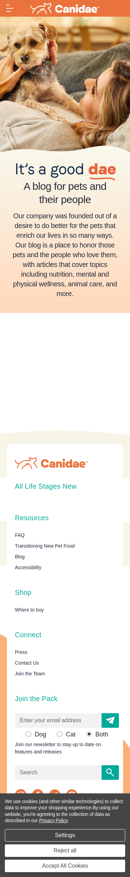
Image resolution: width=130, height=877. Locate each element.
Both (101, 734)
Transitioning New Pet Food (45, 546)
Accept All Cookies (65, 866)
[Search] (110, 772)
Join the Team (30, 673)
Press (21, 652)
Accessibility (28, 567)
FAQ (20, 535)
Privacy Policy (53, 820)
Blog (20, 556)
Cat (71, 734)
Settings (65, 835)
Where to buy (29, 610)
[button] (110, 720)
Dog (40, 734)
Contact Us (27, 663)
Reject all (65, 850)
